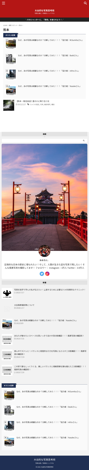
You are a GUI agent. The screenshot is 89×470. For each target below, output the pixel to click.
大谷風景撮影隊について (25, 304)
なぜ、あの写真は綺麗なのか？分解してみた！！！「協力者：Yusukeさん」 (47, 319)
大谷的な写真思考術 (44, 10)
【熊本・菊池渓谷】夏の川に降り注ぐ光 (33, 101)
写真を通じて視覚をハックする (44, 463)
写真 (43, 104)
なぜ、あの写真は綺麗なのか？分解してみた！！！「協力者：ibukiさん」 (50, 55)
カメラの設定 (35, 104)
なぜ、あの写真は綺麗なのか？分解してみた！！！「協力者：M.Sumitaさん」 (51, 390)
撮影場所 (49, 104)
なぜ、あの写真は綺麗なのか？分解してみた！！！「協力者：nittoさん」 (50, 70)
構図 (55, 104)
